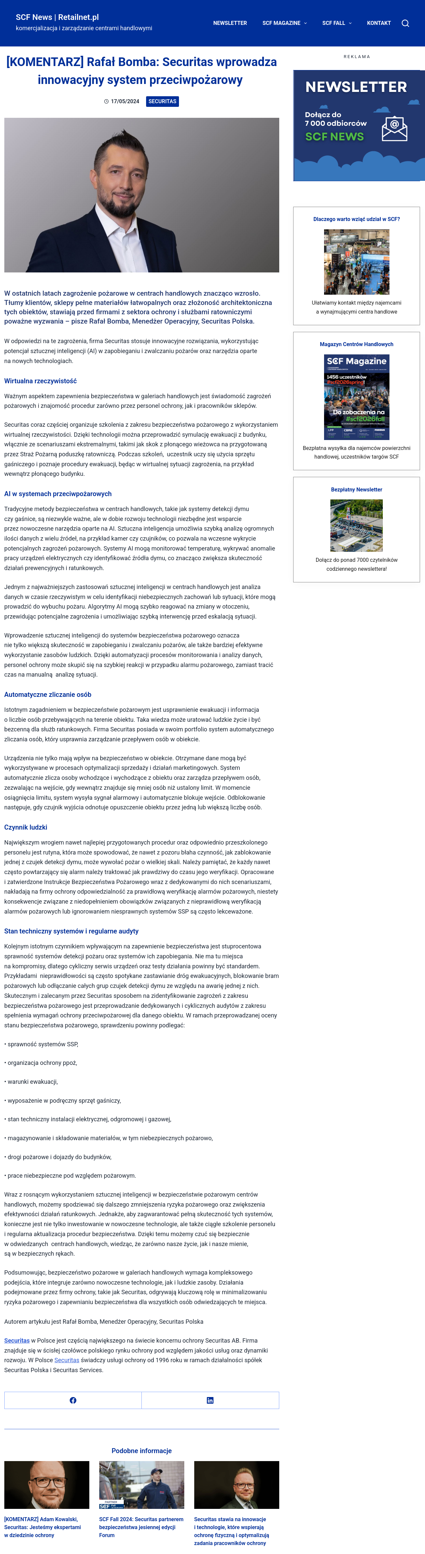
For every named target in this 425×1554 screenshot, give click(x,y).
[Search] (405, 23)
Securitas (163, 101)
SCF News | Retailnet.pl (57, 17)
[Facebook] (73, 1400)
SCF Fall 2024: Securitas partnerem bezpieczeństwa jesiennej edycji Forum (141, 1527)
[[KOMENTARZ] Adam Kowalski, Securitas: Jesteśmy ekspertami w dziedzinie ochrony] (46, 1485)
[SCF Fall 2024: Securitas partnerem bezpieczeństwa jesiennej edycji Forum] (141, 1485)
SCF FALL (338, 23)
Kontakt (379, 23)
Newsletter (230, 23)
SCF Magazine (286, 23)
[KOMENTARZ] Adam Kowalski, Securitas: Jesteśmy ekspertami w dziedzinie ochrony (42, 1527)
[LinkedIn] (210, 1400)
